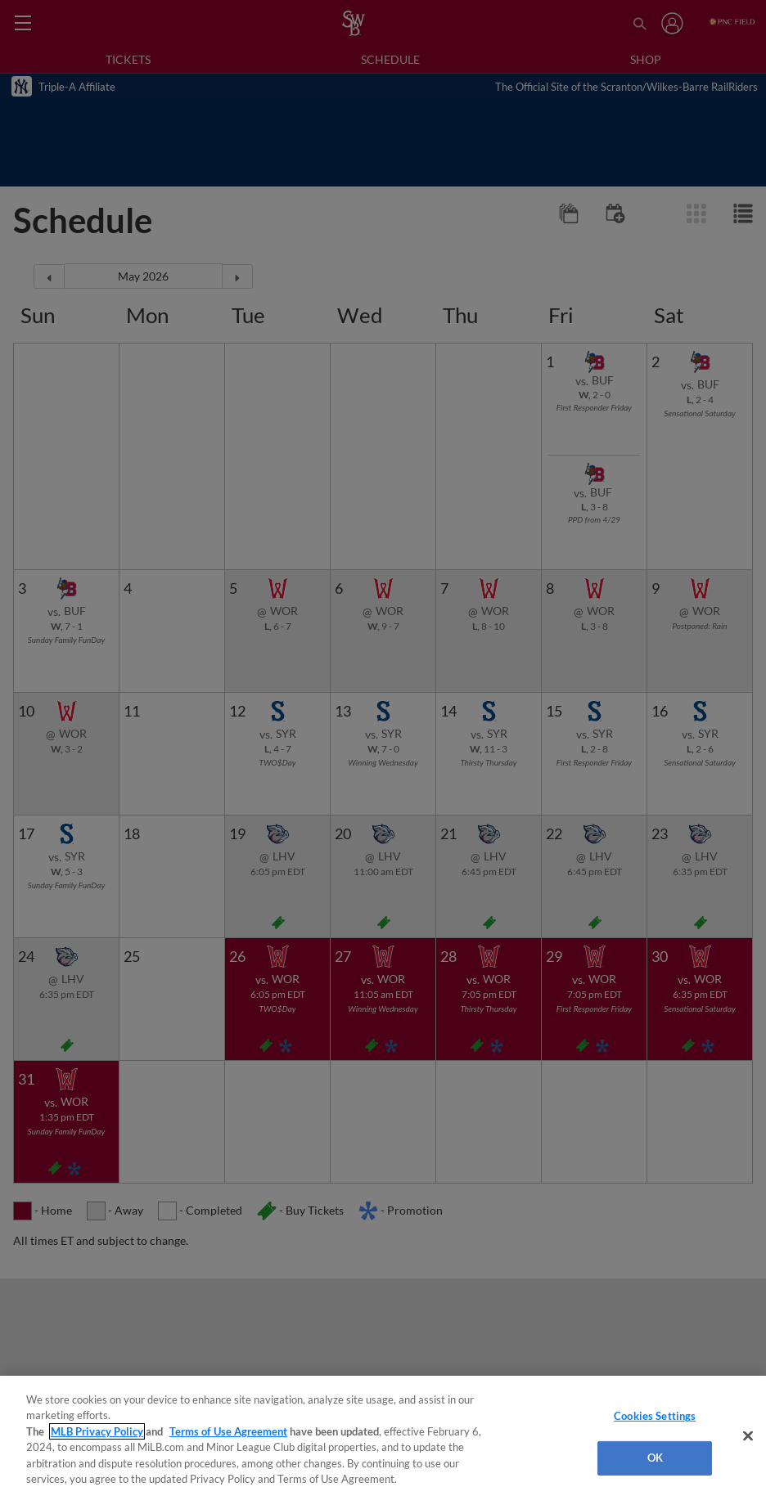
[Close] (748, 1436)
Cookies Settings (655, 1415)
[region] (383, 1436)
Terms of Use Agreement (228, 1431)
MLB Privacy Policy (97, 1431)
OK (655, 1457)
